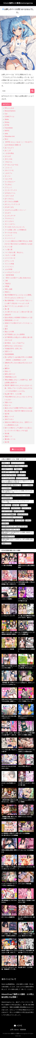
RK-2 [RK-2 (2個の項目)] (23, 472)
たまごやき (8, 179)
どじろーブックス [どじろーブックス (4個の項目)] (18, 463)
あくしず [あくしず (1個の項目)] (6, 508)
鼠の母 (7, 442)
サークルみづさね (11, 232)
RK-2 (6, 139)
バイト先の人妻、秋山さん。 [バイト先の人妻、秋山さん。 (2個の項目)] (12, 485)
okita (6, 133)
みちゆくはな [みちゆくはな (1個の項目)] (23, 514)
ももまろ (8, 213)
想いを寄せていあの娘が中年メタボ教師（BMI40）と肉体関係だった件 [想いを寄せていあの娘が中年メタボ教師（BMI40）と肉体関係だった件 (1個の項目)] (17, 533)
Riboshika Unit (9, 136)
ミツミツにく (9, 266)
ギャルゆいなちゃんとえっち (15, 227)
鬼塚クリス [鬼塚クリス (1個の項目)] (7, 543)
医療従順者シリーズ (11, 320)
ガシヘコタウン (10, 224)
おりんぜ (8, 156)
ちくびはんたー (10, 181)
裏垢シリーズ (9, 416)
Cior (6, 114)
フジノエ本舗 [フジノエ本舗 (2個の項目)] (28, 485)
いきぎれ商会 (9, 153)
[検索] (32, 91)
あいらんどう (9, 148)
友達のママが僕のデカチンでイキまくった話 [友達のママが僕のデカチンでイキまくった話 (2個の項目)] (16, 495)
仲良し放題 (8, 289)
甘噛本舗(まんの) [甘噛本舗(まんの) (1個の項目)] (8, 536)
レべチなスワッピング (12, 272)
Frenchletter (9, 128)
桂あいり (8, 371)
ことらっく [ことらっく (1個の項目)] (26, 508)
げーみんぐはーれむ (11, 165)
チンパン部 (8, 247)
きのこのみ (8, 159)
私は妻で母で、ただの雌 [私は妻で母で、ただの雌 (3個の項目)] (10, 472)
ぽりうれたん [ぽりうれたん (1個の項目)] (19, 511)
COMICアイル (9, 116)
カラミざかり (9, 221)
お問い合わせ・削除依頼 (18, 1029)
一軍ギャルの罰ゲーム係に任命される (18, 278)
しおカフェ (8, 173)
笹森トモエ (8, 402)
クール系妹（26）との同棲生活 (15, 230)
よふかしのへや (10, 215)
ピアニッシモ (9, 261)
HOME (18, 1025)
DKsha (7, 122)
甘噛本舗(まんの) (10, 377)
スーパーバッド (10, 238)
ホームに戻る (17, 449)
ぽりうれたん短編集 (11, 201)
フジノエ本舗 (9, 264)
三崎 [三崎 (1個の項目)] (28, 520)
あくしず (8, 150)
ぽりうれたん (9, 198)
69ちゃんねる (9, 108)
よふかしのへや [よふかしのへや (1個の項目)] (8, 520)
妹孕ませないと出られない (14, 346)
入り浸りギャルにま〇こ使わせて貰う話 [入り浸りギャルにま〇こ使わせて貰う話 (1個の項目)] (15, 526)
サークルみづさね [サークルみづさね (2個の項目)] (9, 478)
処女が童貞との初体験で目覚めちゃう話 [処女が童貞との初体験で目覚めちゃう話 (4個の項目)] (15, 466)
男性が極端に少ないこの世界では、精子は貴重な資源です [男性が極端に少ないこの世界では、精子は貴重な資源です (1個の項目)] (17, 539)
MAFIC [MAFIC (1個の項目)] (24, 505)
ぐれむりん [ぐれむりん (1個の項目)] (16, 508)
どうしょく (8, 187)
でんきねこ (8, 184)
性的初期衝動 (9, 354)
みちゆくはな (9, 207)
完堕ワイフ (8, 351)
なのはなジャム (10, 193)
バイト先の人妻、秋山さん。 (15, 252)
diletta (7, 119)
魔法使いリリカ (10, 439)
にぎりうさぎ (9, 196)
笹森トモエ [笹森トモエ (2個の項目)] (7, 505)
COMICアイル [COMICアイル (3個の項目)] (8, 469)
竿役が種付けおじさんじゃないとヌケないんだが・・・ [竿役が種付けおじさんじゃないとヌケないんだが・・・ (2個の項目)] (15, 501)
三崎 (6, 280)
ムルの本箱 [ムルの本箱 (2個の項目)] (7, 488)
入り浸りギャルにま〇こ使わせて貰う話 (18, 312)
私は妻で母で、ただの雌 (13, 394)
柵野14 (7, 368)
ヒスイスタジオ (10, 258)
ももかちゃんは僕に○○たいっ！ (15, 210)
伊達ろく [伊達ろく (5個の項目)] (6, 463)
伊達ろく (8, 292)
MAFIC (7, 131)
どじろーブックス (11, 190)
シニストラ (8, 235)
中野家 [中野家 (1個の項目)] (5, 523)
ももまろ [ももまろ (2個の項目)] (21, 475)
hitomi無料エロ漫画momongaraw (18, 3)
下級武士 (8, 283)
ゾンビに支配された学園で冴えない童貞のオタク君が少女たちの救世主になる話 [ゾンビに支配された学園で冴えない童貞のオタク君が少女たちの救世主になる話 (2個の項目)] (17, 481)
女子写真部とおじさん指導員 (15, 334)
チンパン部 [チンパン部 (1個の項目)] (20, 520)
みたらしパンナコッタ (12, 204)
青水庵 (7, 433)
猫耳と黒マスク (10, 374)
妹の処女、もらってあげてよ (15, 343)
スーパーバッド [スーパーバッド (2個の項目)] (22, 478)
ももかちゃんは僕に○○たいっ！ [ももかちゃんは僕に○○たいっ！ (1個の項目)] (12, 517)
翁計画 (7, 414)
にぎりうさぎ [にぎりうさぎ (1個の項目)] (7, 511)
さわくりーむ (9, 170)
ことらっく (8, 167)
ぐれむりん (8, 162)
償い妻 (7, 309)
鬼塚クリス (8, 436)
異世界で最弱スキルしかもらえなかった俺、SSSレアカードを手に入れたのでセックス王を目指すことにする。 (18, 388)
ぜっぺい (8, 176)
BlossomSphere (10, 111)
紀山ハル (8, 405)
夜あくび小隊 (9, 331)
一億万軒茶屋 (9, 275)
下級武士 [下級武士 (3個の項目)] (18, 469)
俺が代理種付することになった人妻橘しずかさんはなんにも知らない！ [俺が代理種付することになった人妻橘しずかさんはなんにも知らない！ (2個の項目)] (17, 491)
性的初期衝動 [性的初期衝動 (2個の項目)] (7, 498)
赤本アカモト (9, 419)
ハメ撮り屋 (8, 249)
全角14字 (8, 315)
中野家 (7, 286)
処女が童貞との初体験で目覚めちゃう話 (18, 317)
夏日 (6, 329)
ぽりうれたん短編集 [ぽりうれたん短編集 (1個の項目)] (9, 514)
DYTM (7, 125)
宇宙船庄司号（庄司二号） (14, 348)
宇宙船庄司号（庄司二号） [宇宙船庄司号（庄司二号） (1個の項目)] (11, 529)
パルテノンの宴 (10, 255)
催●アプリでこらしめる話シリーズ (17, 306)
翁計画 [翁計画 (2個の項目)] (16, 505)
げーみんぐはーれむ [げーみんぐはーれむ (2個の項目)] (9, 475)
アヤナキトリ (9, 218)
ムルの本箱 (8, 269)
